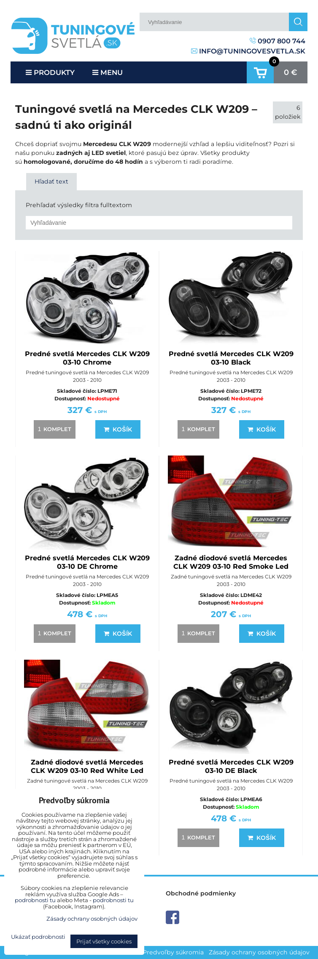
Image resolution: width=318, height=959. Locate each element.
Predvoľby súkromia (173, 952)
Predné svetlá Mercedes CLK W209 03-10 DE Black (231, 766)
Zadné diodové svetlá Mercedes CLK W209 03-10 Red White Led (87, 766)
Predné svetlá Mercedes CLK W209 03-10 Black (231, 358)
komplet (53, 429)
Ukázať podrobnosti (38, 937)
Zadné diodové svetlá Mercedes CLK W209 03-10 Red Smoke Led (230, 562)
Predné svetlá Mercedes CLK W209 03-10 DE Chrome (87, 562)
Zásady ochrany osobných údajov (259, 952)
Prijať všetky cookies (104, 941)
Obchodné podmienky (201, 893)
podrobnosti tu (35, 900)
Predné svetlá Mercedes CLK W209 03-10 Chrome (87, 358)
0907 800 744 (277, 41)
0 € (290, 72)
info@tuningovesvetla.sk (248, 51)
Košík (118, 429)
